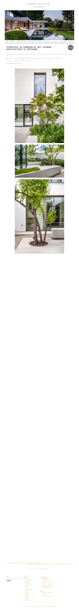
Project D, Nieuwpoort (47, 583)
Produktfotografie (29, 600)
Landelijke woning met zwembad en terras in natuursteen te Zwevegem (51, 564)
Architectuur (21, 41)
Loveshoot (27, 597)
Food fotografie (28, 589)
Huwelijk (27, 591)
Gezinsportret (28, 590)
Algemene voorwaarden (47, 592)
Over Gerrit (44, 593)
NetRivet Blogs (53, 606)
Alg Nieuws (27, 578)
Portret (55, 41)
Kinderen (27, 594)
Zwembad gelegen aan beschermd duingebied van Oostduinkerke (48, 586)
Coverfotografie (28, 583)
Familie (26, 586)
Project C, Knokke (46, 584)
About (12, 41)
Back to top (33, 568)
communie (27, 582)
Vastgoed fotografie (35, 41)
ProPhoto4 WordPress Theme (41, 606)
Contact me (44, 568)
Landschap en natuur (29, 596)
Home (6, 41)
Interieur (47, 41)
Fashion (26, 587)
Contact (71, 41)
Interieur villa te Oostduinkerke (46, 579)
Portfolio (63, 41)
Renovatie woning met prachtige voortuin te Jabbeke (23, 563)
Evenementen (27, 585)
